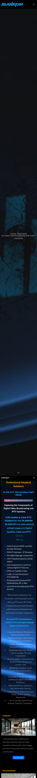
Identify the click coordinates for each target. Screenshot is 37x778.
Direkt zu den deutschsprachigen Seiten (18, 500)
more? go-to (18, 757)
